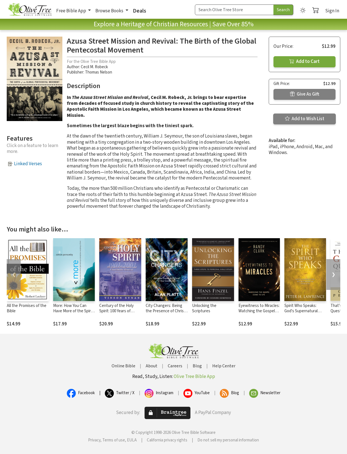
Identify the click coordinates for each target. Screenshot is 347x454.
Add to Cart (304, 61)
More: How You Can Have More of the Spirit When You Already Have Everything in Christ (73, 314)
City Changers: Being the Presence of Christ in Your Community (165, 311)
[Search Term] (234, 9)
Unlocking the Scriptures (204, 308)
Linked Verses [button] (28, 163)
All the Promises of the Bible (26, 308)
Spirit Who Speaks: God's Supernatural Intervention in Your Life (301, 314)
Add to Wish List (304, 118)
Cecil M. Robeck (94, 67)
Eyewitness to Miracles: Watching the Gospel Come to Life (259, 311)
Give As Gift (304, 94)
